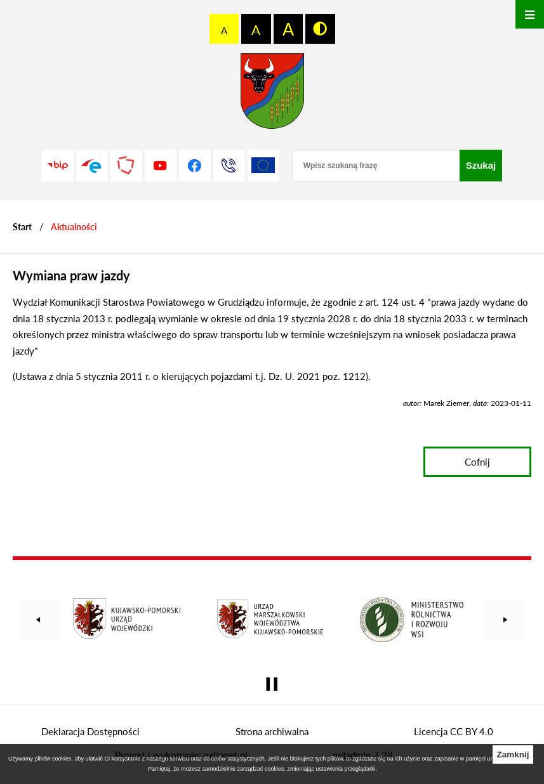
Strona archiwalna (272, 731)
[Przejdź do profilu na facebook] (195, 165)
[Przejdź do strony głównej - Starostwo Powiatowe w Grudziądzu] (272, 94)
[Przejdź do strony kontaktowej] (229, 165)
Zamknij (512, 754)
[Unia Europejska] (263, 165)
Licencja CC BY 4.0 (453, 731)
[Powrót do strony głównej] (22, 226)
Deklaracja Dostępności (90, 731)
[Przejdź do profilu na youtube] (160, 165)
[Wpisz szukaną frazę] (376, 165)
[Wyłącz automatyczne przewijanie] (272, 684)
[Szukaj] (481, 165)
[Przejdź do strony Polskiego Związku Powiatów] (126, 165)
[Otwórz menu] (529, 14)
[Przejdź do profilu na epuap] (92, 165)
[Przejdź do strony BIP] (58, 165)
